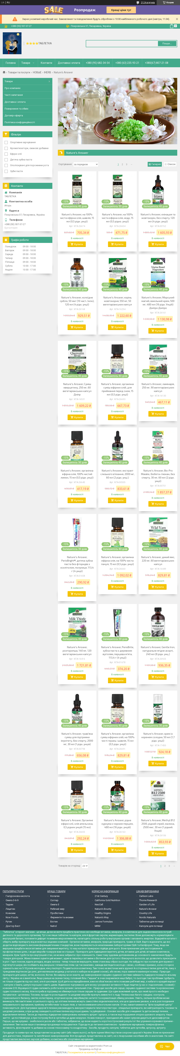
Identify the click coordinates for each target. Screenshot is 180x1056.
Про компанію (13, 88)
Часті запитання (14, 95)
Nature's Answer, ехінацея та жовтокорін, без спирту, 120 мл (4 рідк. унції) (158, 218)
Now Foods (12, 917)
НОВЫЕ (37, 72)
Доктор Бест (13, 926)
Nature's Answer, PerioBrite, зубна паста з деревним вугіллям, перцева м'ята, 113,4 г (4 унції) (117, 652)
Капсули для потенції (151, 926)
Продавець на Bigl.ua (90, 1049)
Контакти (46, 62)
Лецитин (10, 909)
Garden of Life (146, 904)
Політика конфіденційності (20, 122)
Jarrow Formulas (104, 921)
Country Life (145, 913)
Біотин (54, 921)
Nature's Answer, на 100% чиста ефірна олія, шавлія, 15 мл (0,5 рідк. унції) (77, 218)
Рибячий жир (57, 909)
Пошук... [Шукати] (167, 43)
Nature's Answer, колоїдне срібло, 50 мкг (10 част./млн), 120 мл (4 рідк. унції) (77, 301)
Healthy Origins (103, 913)
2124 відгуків (148, 2)
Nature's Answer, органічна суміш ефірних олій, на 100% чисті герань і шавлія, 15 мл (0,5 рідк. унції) (117, 739)
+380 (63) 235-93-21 (127, 62)
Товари (25, 62)
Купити (78, 244)
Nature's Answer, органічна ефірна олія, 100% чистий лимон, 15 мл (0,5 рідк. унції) (77, 474)
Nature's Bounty (103, 909)
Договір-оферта (14, 115)
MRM (97, 926)
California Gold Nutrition (107, 900)
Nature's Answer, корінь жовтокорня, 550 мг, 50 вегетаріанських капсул (117, 301)
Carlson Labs (146, 896)
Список (172, 164)
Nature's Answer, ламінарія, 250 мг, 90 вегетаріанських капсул (158, 387)
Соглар (54, 900)
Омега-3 (54, 904)
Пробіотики (56, 913)
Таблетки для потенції (151, 921)
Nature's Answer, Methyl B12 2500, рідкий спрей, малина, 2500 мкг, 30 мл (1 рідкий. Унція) (158, 825)
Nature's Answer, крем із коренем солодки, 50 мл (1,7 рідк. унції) (157, 737)
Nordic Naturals (147, 917)
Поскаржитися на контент (81, 1052)
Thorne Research (148, 900)
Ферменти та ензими (61, 917)
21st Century (101, 896)
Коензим (10, 913)
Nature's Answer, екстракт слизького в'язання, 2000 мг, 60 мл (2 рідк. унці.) (117, 474)
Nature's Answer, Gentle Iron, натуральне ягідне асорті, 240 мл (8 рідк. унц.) (158, 651)
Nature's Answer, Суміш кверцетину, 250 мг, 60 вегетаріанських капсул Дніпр (77, 389)
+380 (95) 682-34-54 (98, 62)
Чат (165, 1046)
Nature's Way (102, 917)
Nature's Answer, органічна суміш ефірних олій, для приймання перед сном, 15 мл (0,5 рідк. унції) (117, 389)
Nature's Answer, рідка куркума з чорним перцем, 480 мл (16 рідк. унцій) (117, 824)
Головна (11, 62)
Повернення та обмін (16, 108)
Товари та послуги (19, 72)
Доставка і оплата (69, 62)
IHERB (47, 72)
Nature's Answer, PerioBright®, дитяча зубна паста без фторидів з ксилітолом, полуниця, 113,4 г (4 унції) (77, 564)
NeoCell (99, 904)
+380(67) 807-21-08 (156, 62)
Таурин (9, 904)
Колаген (55, 896)
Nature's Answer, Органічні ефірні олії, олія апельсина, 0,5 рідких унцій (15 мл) (77, 824)
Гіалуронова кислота (18, 896)
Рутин (9, 921)
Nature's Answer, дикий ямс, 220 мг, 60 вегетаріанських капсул (158, 560)
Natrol (53, 926)
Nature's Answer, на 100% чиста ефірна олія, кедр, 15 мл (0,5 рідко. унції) (117, 218)
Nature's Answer (147, 909)
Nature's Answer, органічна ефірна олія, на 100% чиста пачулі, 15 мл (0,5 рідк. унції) (117, 560)
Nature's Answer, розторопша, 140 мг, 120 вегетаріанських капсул (77, 651)
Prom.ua (107, 1046)
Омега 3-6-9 (12, 900)
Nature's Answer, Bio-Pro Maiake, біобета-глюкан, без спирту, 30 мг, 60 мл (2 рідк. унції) (158, 476)
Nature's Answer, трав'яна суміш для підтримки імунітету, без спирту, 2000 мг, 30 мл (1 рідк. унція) (77, 739)
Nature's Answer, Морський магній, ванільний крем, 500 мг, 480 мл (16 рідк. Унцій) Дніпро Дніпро (157, 302)
